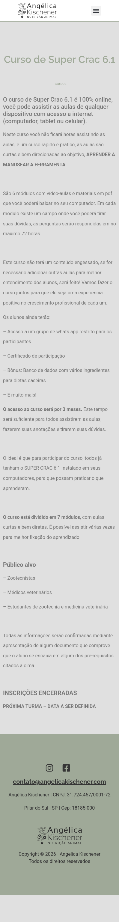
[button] (96, 11)
